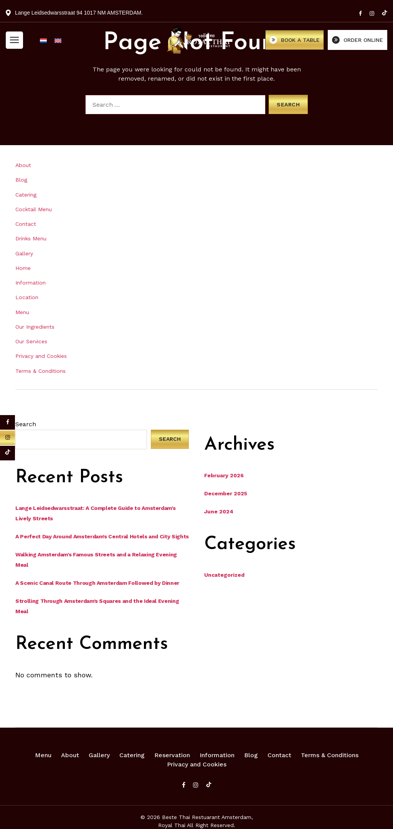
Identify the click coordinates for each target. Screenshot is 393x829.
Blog (21, 180)
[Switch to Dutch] (43, 44)
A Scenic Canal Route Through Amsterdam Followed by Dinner (97, 583)
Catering (25, 195)
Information (30, 283)
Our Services (31, 341)
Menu (22, 312)
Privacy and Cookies (41, 356)
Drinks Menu (30, 238)
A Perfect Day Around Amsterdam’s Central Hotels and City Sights (102, 536)
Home (23, 268)
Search (25, 424)
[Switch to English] (58, 44)
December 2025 (225, 493)
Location (26, 297)
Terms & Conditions (40, 371)
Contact (25, 224)
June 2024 (218, 511)
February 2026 (224, 475)
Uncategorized (224, 575)
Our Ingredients (34, 327)
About (23, 165)
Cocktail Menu (33, 209)
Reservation (172, 755)
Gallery (24, 253)
